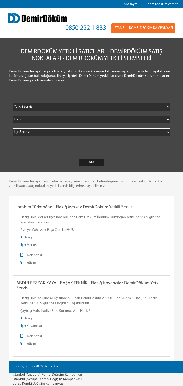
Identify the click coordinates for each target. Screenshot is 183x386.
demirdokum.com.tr (163, 4)
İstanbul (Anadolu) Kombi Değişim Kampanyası (48, 375)
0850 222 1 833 (85, 28)
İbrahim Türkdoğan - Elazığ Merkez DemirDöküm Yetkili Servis (74, 207)
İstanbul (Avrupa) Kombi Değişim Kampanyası (47, 379)
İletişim (31, 263)
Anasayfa (130, 4)
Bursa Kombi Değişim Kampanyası (38, 384)
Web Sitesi (34, 255)
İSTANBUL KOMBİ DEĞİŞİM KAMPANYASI (143, 28)
